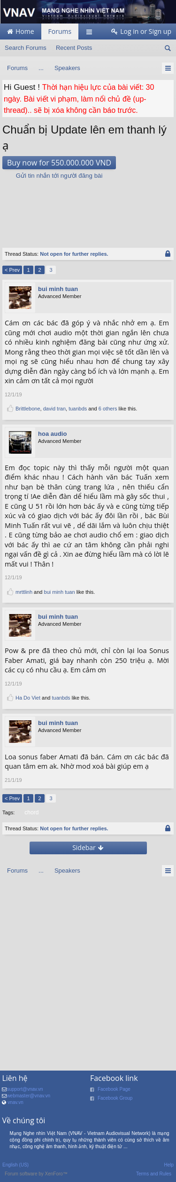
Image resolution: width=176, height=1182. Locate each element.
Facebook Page (114, 1089)
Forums (60, 31)
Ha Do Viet (27, 698)
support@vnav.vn (25, 1089)
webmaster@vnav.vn (28, 1095)
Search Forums (25, 47)
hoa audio (52, 433)
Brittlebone (27, 408)
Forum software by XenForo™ (36, 1173)
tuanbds (78, 408)
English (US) (15, 1164)
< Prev (12, 270)
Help (169, 1164)
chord (30, 812)
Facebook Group (115, 1098)
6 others (108, 408)
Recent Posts (74, 47)
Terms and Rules (153, 1173)
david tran (54, 408)
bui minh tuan (58, 288)
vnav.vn (15, 1102)
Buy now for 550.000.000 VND (59, 163)
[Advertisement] (88, 208)
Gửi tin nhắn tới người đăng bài (59, 175)
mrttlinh (23, 592)
